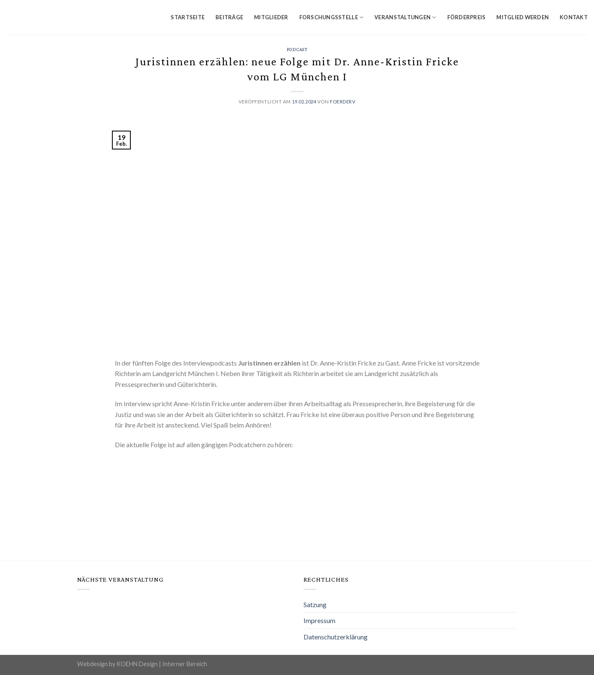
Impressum (319, 620)
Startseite (188, 17)
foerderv (342, 101)
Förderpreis (466, 17)
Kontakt (574, 17)
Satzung (315, 604)
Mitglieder (271, 17)
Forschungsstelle (331, 17)
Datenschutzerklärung (335, 637)
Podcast (297, 49)
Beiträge (229, 17)
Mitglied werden (522, 17)
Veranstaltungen (405, 17)
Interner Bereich (184, 663)
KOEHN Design (137, 663)
